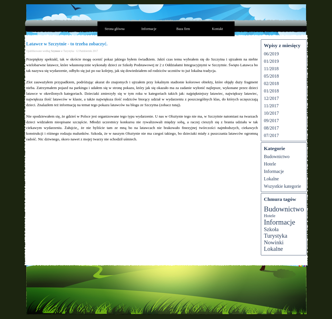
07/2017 (271, 135)
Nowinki (274, 242)
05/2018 (271, 76)
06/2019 (271, 53)
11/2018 (271, 68)
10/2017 (271, 113)
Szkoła (271, 229)
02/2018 (271, 83)
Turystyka (275, 236)
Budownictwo (277, 156)
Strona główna (115, 29)
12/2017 (271, 98)
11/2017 (271, 105)
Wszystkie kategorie (282, 186)
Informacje (149, 29)
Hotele (270, 163)
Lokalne (271, 178)
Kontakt (217, 29)
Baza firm (183, 29)
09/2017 (271, 120)
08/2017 (271, 128)
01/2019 (271, 61)
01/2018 (271, 90)
